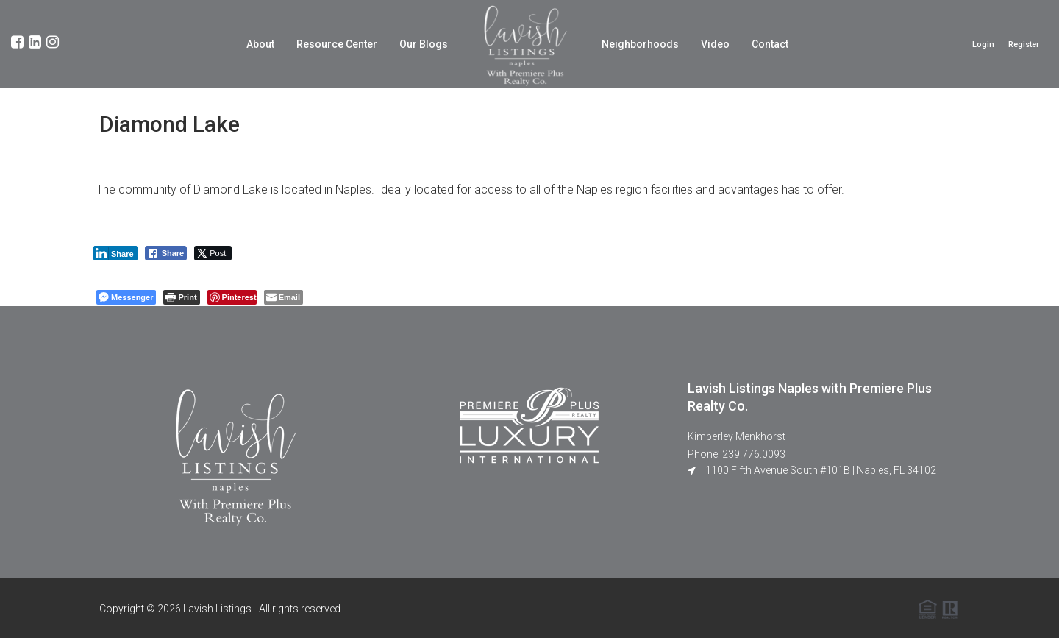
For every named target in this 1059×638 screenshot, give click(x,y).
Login (983, 44)
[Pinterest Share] (232, 297)
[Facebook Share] (166, 253)
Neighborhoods (640, 44)
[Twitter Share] (213, 253)
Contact (770, 44)
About (260, 44)
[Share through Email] (283, 297)
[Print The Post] (181, 297)
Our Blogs (423, 44)
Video (715, 44)
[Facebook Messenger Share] (126, 297)
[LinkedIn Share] (115, 253)
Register (1023, 44)
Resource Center (336, 44)
